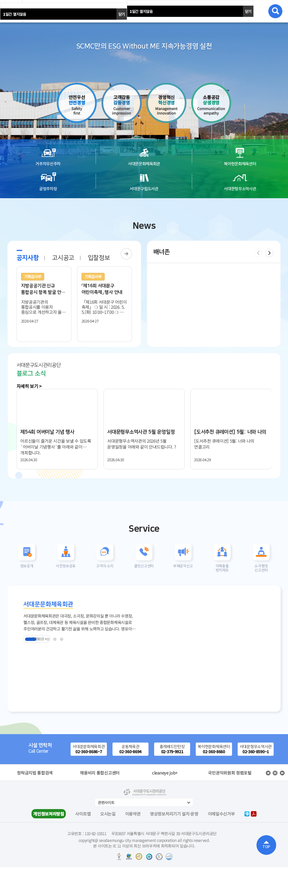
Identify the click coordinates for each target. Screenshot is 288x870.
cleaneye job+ (229, 775)
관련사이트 (106, 805)
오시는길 (108, 816)
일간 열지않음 (141, 11)
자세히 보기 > (29, 386)
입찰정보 (99, 257)
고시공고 (63, 257)
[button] (269, 253)
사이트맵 (83, 816)
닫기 (248, 11)
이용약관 (133, 816)
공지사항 (28, 257)
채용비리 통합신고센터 (164, 775)
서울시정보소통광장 (34, 775)
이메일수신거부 (221, 816)
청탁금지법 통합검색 (100, 775)
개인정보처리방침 (48, 816)
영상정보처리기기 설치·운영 (174, 816)
